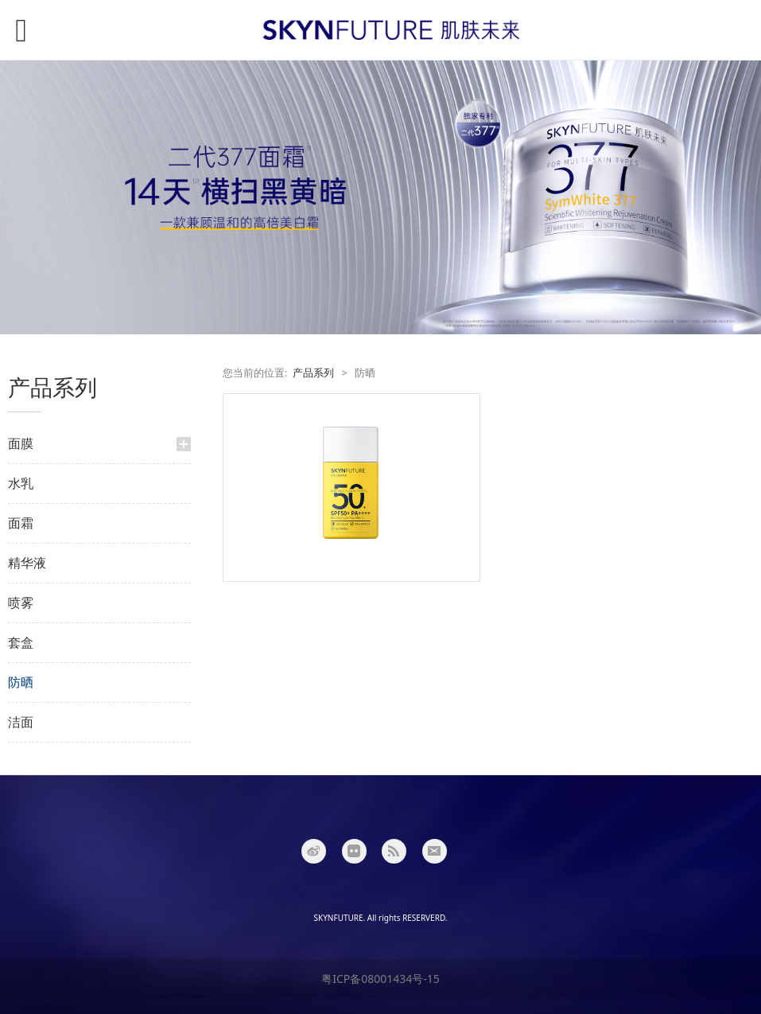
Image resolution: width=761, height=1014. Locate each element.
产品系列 (313, 373)
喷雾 (20, 602)
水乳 (20, 483)
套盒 (20, 642)
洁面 (20, 722)
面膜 (20, 443)
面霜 (20, 523)
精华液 (27, 562)
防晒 (20, 682)
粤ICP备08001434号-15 (380, 978)
